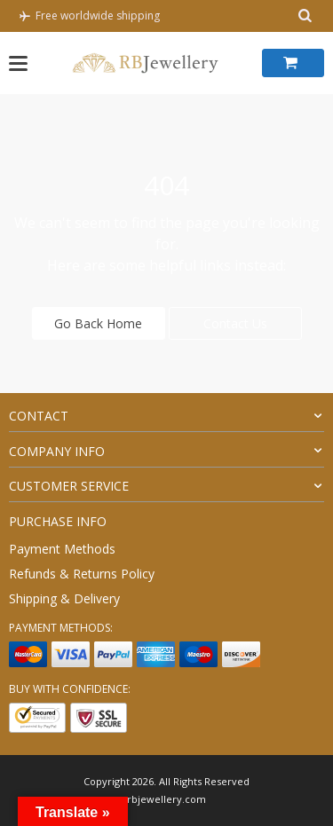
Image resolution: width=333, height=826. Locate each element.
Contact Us (235, 323)
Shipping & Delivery (64, 598)
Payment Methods (62, 548)
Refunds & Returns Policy (82, 573)
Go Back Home (98, 323)
